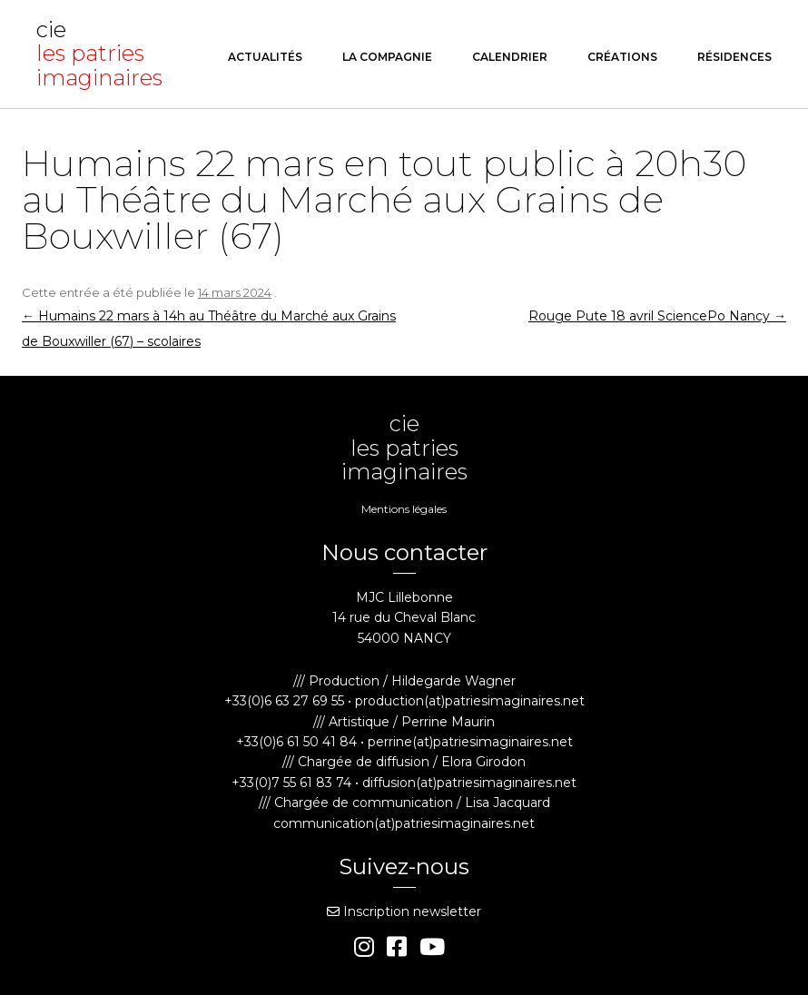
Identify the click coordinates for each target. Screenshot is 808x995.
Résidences (734, 57)
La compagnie (387, 57)
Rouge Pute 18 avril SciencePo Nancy (657, 316)
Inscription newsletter (404, 911)
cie (104, 54)
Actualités (265, 57)
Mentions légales (404, 509)
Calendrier (509, 57)
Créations (622, 57)
